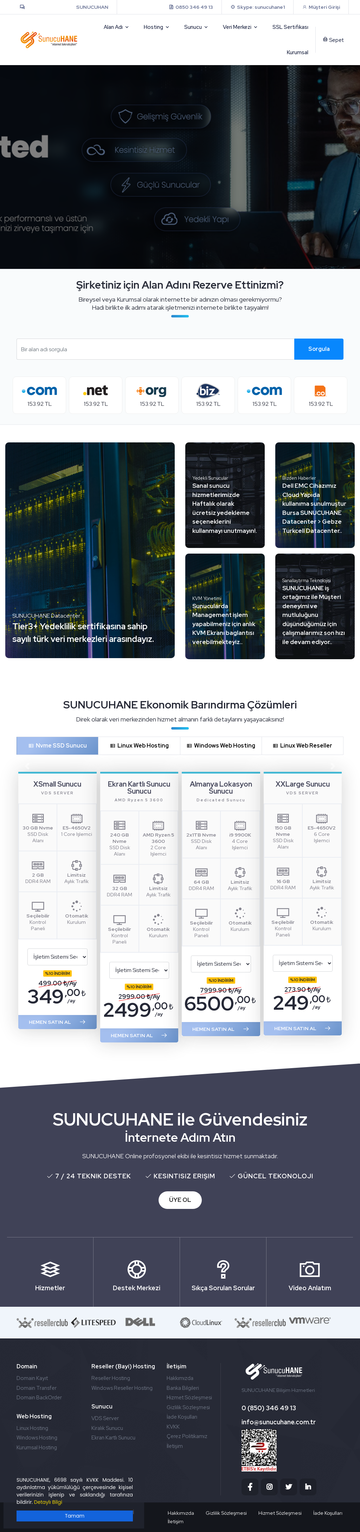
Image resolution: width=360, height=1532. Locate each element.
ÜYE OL (180, 1200)
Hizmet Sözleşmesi (189, 1397)
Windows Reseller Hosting (122, 1388)
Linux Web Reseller (302, 745)
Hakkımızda (180, 1378)
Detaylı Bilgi (48, 1502)
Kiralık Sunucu (107, 1428)
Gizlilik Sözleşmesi (188, 1407)
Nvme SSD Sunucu (57, 745)
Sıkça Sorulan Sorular (223, 1272)
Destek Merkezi (136, 1272)
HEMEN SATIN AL (57, 1022)
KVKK (173, 1426)
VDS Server (105, 1418)
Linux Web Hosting (139, 745)
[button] (27, 766)
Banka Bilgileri (183, 1388)
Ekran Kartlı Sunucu (113, 1437)
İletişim (175, 1446)
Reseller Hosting (110, 1378)
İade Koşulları (182, 1416)
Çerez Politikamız (187, 1436)
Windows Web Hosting (220, 745)
